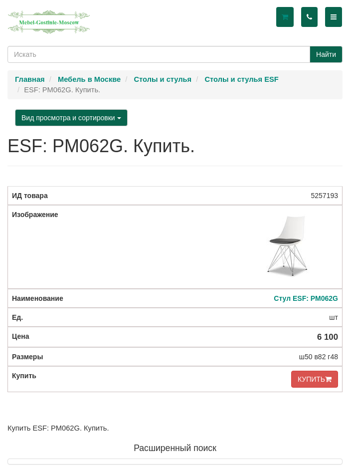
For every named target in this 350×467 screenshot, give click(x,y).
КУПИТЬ (315, 379)
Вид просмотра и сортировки (71, 118)
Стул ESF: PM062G (306, 298)
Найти (326, 54)
